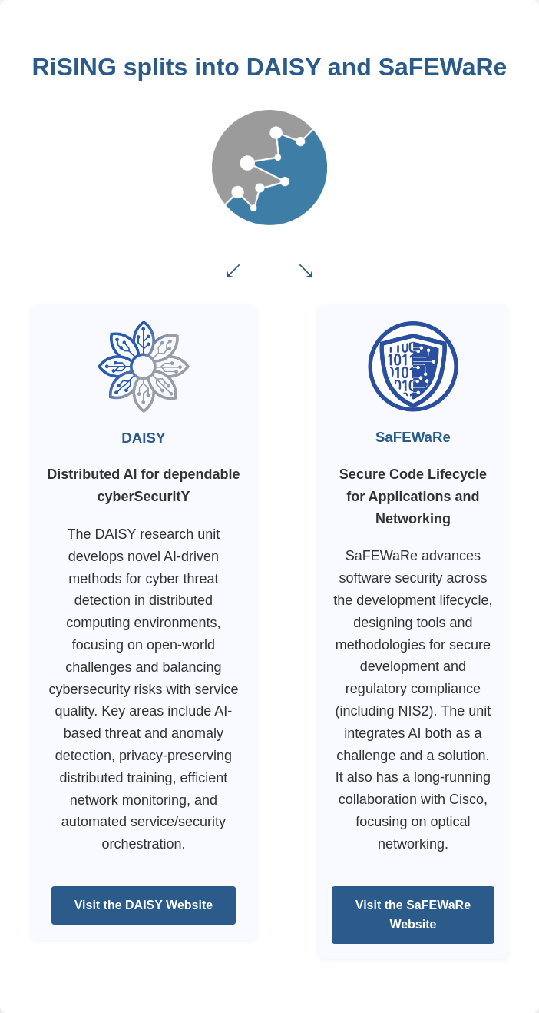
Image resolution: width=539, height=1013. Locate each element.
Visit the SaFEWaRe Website (413, 915)
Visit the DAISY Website (143, 905)
